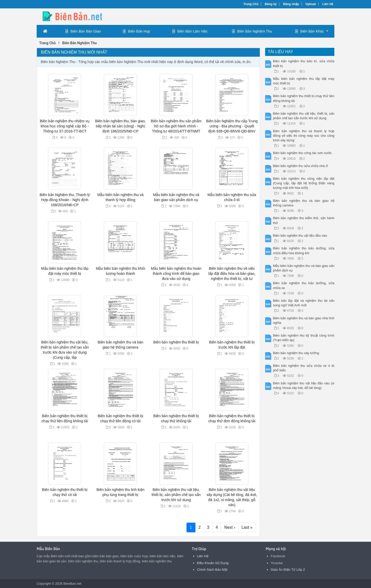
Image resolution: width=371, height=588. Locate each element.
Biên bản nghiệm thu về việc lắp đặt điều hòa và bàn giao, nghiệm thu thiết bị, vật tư (231, 273)
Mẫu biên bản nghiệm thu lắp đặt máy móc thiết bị (304, 81)
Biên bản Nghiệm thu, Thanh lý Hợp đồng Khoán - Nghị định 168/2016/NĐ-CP (65, 200)
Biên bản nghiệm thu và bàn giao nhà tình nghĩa (304, 320)
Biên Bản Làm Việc (190, 31)
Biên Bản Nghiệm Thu (252, 31)
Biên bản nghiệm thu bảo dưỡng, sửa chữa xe (304, 285)
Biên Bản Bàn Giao (83, 31)
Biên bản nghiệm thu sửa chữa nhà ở (300, 166)
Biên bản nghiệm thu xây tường (296, 353)
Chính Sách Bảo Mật (212, 569)
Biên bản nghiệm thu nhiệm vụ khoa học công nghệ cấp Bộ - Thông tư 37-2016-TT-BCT (65, 126)
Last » (247, 527)
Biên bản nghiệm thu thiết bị (176, 342)
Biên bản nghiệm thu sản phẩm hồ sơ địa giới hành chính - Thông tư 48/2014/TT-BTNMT (176, 126)
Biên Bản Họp (136, 31)
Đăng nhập (291, 4)
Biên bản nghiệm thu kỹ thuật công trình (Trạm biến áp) (304, 338)
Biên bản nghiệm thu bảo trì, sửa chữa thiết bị (304, 63)
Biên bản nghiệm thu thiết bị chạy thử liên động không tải (304, 98)
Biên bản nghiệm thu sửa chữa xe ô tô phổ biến (304, 368)
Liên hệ (327, 4)
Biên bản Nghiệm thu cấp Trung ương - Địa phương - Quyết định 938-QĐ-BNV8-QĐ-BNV (232, 126)
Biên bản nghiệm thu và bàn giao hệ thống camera (304, 203)
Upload (311, 4)
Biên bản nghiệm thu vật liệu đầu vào (300, 235)
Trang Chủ (250, 4)
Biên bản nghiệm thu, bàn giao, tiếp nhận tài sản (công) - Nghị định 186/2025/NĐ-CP (120, 126)
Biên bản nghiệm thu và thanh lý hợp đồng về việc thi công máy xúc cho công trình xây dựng (304, 135)
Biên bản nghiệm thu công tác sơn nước (302, 153)
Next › (229, 527)
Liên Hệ (202, 556)
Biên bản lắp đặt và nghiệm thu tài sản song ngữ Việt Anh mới (304, 303)
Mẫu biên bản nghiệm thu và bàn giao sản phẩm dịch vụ (304, 268)
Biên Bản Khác (309, 31)
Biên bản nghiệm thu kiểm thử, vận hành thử (304, 220)
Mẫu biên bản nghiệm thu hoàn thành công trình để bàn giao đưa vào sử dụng (176, 273)
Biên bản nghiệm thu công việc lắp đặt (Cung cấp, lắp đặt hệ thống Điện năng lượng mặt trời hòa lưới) (304, 183)
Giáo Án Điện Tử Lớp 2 (288, 569)
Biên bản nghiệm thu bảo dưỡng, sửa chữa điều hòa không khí (304, 250)
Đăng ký (271, 4)
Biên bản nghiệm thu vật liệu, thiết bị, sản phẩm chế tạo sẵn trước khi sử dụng (176, 495)
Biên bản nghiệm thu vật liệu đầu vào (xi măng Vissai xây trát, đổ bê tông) (304, 385)
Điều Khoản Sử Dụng (213, 563)
